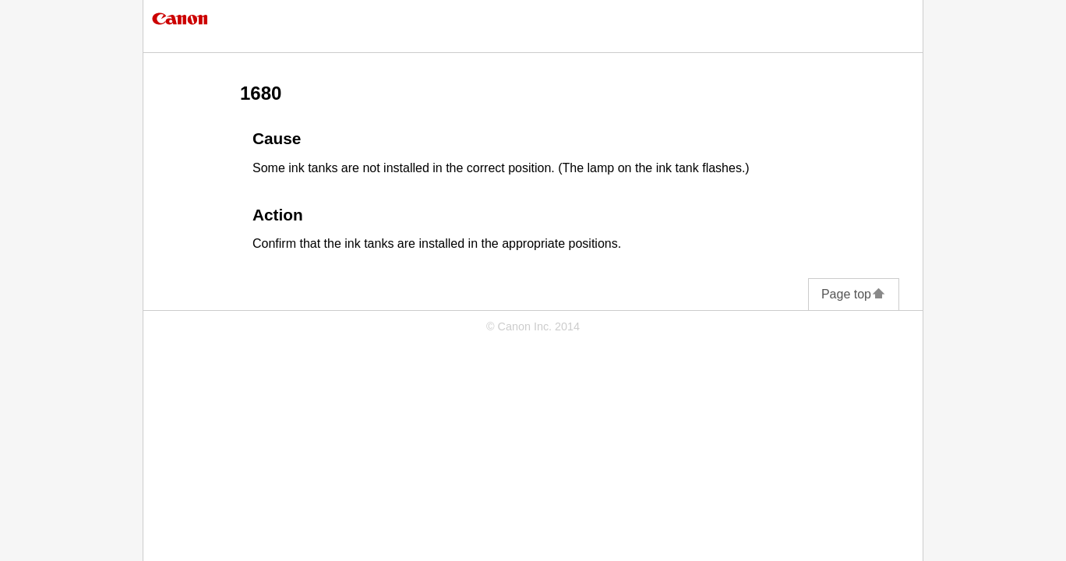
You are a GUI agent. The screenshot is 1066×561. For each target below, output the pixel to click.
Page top (853, 294)
